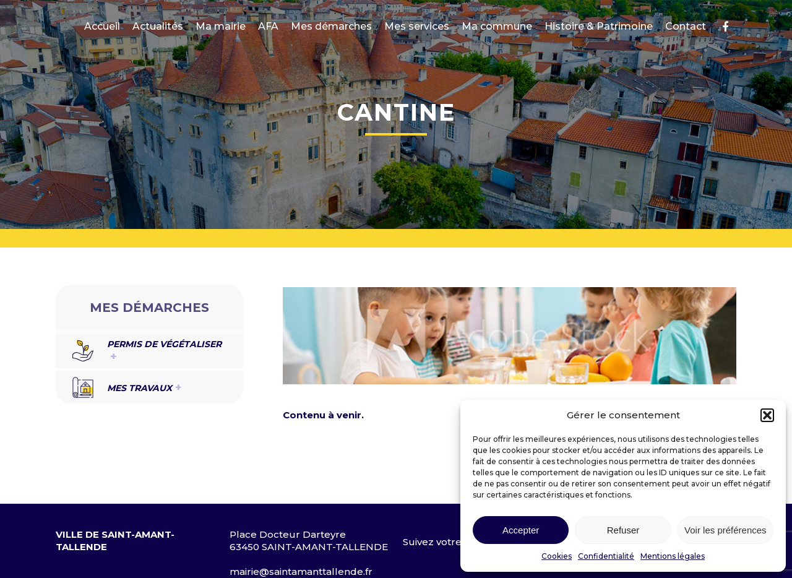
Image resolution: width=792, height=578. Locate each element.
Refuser (623, 530)
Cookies (556, 556)
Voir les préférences (725, 530)
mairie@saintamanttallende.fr (301, 571)
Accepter (520, 530)
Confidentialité (606, 556)
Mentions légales (672, 556)
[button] (767, 415)
